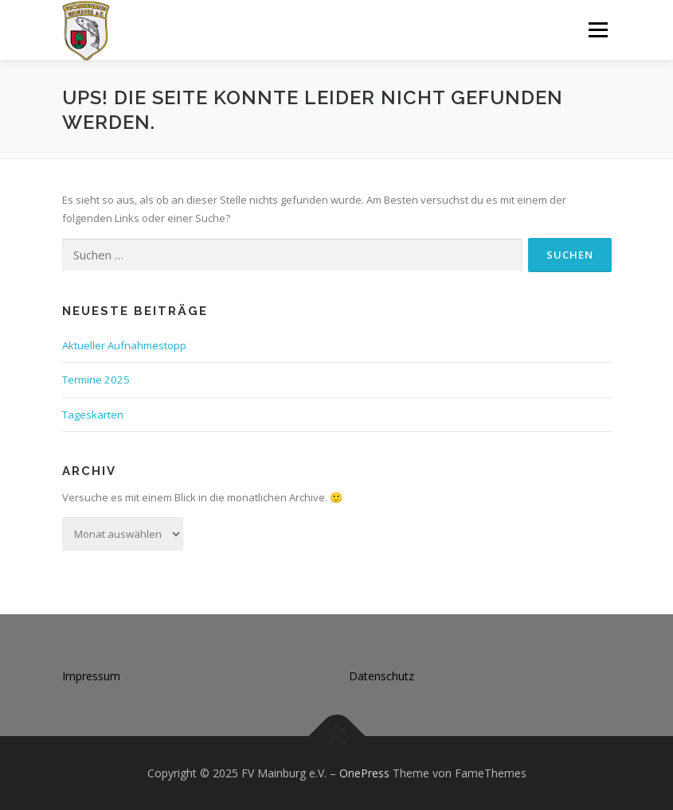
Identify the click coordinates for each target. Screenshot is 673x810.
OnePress (364, 773)
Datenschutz (381, 675)
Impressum (91, 675)
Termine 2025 (96, 379)
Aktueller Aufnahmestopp (124, 345)
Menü (598, 29)
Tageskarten (92, 414)
